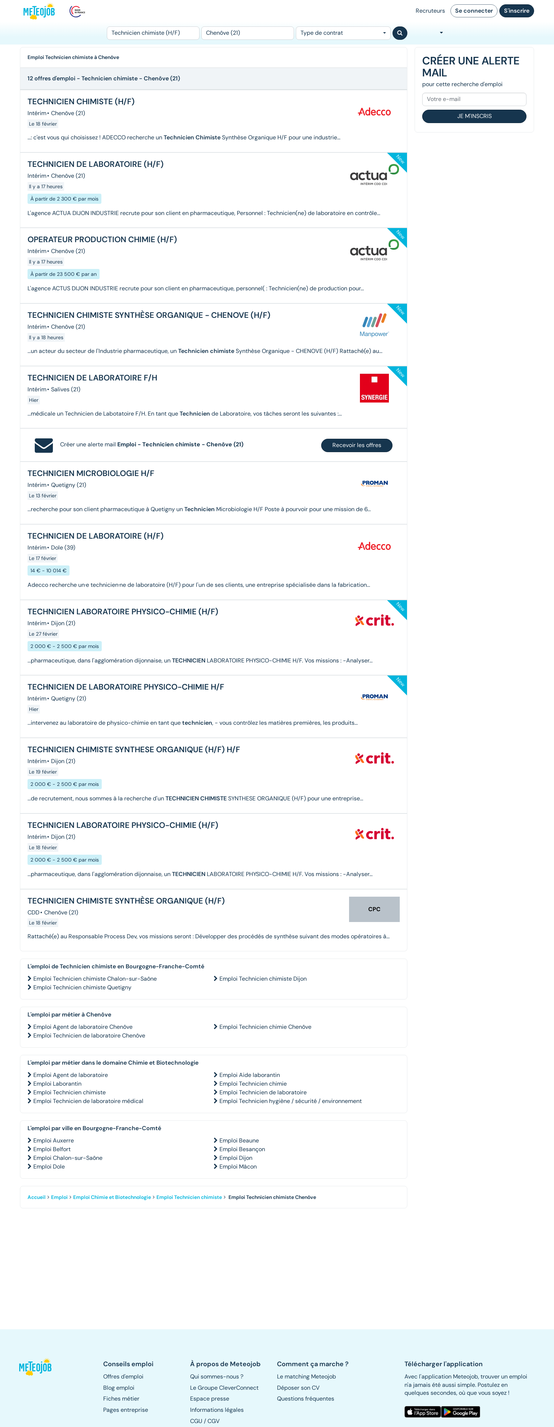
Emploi (59, 1197)
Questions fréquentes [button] (305, 1398)
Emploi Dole (49, 1166)
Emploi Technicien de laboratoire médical (88, 1101)
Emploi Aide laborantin (249, 1075)
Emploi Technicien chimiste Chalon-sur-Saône (95, 978)
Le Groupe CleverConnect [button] (224, 1388)
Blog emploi (118, 1388)
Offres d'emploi (123, 1376)
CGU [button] (196, 1421)
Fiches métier (121, 1398)
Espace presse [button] (209, 1398)
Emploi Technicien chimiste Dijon (263, 978)
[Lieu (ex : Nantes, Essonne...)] (247, 33)
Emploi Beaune (239, 1140)
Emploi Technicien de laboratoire (263, 1092)
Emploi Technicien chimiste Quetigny (82, 987)
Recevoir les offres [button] (356, 445)
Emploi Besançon (242, 1149)
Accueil (37, 1197)
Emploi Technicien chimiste (69, 1092)
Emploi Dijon (235, 1158)
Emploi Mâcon (238, 1166)
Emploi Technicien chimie (253, 1083)
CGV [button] (213, 1421)
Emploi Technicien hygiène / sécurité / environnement (290, 1101)
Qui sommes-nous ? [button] (216, 1376)
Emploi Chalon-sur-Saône (67, 1158)
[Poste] (153, 33)
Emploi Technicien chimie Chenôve (265, 1027)
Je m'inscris (474, 116)
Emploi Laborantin (57, 1083)
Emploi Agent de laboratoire (70, 1075)
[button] (39, 1367)
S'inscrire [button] (516, 10)
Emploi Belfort (52, 1149)
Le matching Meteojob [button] (306, 1376)
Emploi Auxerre (53, 1140)
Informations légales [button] (217, 1410)
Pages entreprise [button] (125, 1410)
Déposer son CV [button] (298, 1388)
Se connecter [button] (474, 10)
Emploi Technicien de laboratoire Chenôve (89, 1035)
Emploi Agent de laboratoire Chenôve (83, 1027)
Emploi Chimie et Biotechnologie (112, 1197)
